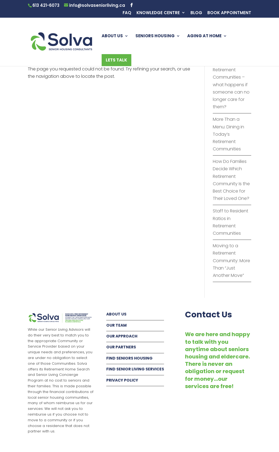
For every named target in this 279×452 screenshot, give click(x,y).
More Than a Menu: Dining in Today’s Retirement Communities (228, 134)
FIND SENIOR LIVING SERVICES (135, 369)
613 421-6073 (45, 5)
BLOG (196, 13)
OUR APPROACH (121, 336)
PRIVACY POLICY (122, 380)
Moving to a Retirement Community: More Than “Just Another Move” (231, 260)
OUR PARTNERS (121, 347)
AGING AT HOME (204, 36)
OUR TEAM (116, 325)
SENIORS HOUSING (155, 36)
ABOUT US (112, 36)
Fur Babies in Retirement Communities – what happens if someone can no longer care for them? (231, 84)
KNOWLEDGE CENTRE (158, 13)
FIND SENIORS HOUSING (129, 358)
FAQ (127, 13)
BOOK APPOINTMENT (229, 13)
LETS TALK (116, 60)
